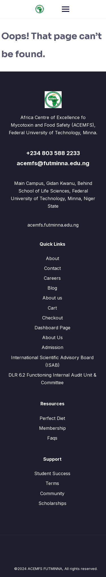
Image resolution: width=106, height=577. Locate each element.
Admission (52, 347)
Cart (52, 308)
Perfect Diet (52, 418)
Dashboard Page (52, 327)
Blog (52, 288)
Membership (52, 428)
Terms (52, 483)
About (52, 258)
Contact (52, 268)
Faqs (52, 438)
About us (52, 298)
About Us (52, 337)
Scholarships (52, 503)
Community (52, 493)
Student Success (52, 473)
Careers (52, 278)
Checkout (52, 318)
